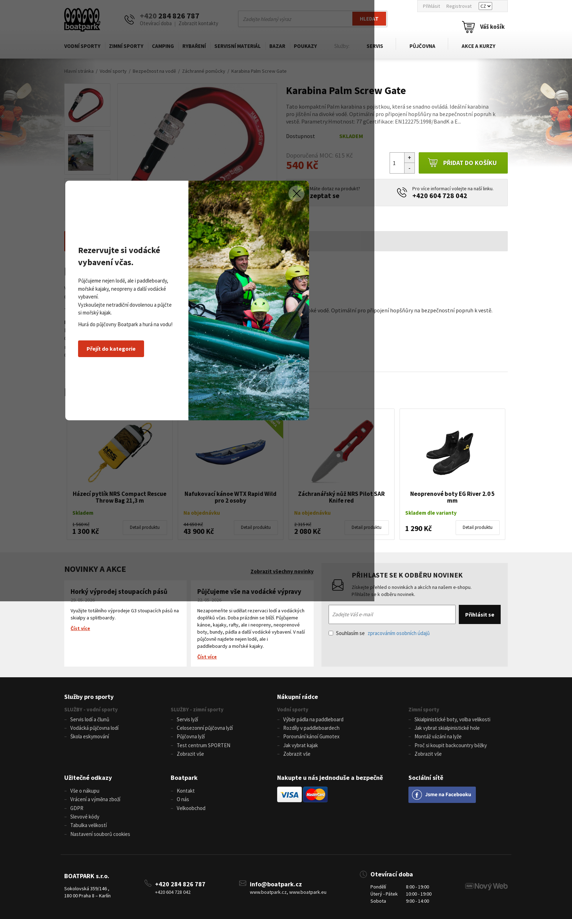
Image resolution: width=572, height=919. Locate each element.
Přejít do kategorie (179, 503)
